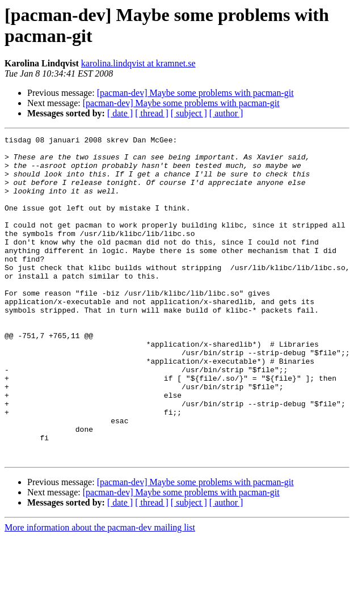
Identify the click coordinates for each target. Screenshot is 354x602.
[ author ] (226, 113)
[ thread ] (151, 113)
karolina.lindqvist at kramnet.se (138, 63)
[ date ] (120, 113)
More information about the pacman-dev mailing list (100, 592)
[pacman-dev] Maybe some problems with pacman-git (195, 93)
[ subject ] (189, 113)
